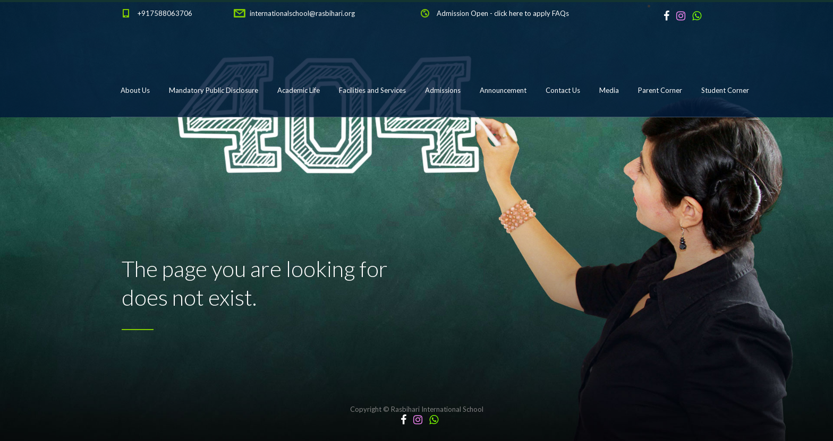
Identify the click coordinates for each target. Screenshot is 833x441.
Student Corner (725, 90)
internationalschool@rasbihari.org (302, 13)
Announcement (503, 90)
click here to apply (522, 13)
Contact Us (563, 90)
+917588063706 (165, 13)
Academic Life (298, 90)
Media (609, 90)
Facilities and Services (372, 90)
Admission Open (462, 13)
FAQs (560, 13)
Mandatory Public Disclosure (213, 90)
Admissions (443, 90)
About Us (135, 90)
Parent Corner (660, 90)
